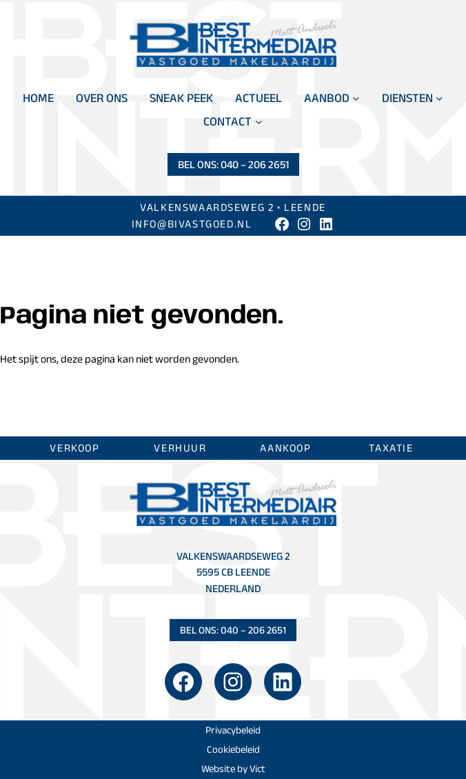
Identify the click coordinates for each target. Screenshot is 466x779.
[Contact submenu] (259, 121)
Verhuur (180, 448)
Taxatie (391, 448)
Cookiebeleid (233, 749)
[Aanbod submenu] (356, 98)
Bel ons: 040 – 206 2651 (233, 164)
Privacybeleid (233, 730)
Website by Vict (233, 768)
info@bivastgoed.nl (192, 224)
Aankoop (285, 448)
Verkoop (74, 448)
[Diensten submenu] (439, 98)
